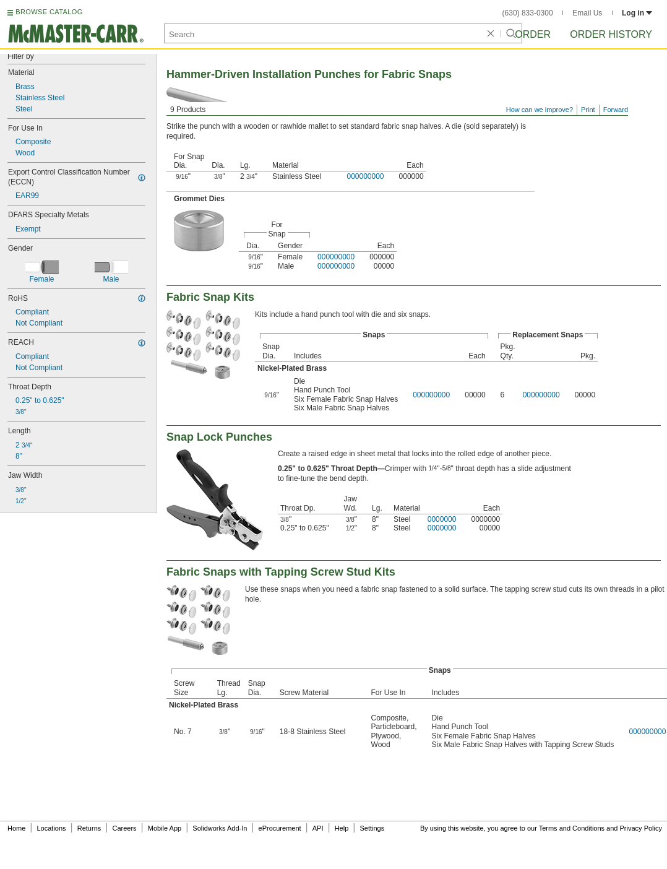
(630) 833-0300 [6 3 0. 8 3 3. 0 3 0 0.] (527, 13)
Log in (637, 13)
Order (533, 34)
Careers (124, 828)
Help (342, 828)
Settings (371, 828)
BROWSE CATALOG (48, 11)
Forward (615, 109)
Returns (89, 828)
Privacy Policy (641, 828)
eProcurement (280, 828)
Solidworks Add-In (219, 828)
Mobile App (164, 828)
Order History (611, 34)
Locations (51, 828)
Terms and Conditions (572, 828)
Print (588, 109)
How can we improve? (539, 109)
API (318, 828)
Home (16, 828)
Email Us (587, 13)
